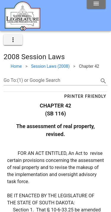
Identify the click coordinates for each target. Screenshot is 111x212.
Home (16, 66)
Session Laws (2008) (50, 66)
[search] (103, 81)
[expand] (13, 39)
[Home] (22, 28)
